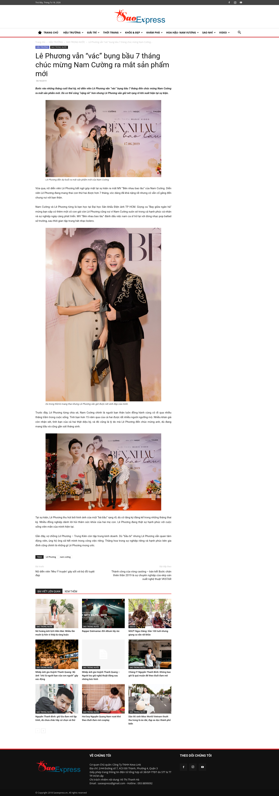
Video (224, 32)
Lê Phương (51, 557)
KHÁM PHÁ (154, 32)
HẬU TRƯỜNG (73, 32)
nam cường (65, 557)
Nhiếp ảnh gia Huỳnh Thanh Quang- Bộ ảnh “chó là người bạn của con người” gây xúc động (56, 675)
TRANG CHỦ (48, 32)
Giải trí (93, 32)
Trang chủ (40, 42)
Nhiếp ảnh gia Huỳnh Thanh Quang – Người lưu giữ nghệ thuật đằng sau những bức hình (101, 675)
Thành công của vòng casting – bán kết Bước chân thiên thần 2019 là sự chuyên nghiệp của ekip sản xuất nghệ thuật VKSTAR (141, 575)
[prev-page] (37, 731)
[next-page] (43, 731)
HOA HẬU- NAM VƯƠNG (182, 32)
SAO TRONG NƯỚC (75, 42)
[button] (239, 33)
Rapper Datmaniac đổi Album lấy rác (101, 631)
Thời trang (112, 32)
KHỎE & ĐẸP (134, 32)
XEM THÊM (71, 591)
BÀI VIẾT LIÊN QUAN (49, 591)
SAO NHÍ (209, 32)
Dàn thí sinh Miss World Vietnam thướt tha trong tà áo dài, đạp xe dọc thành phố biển (149, 720)
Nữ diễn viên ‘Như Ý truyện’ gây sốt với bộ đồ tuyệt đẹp (64, 573)
